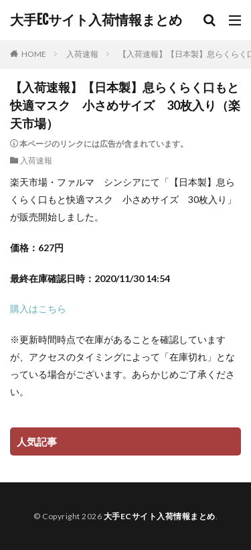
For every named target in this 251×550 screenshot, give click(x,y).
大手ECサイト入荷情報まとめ (96, 20)
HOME (33, 54)
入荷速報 (82, 54)
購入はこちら (38, 308)
